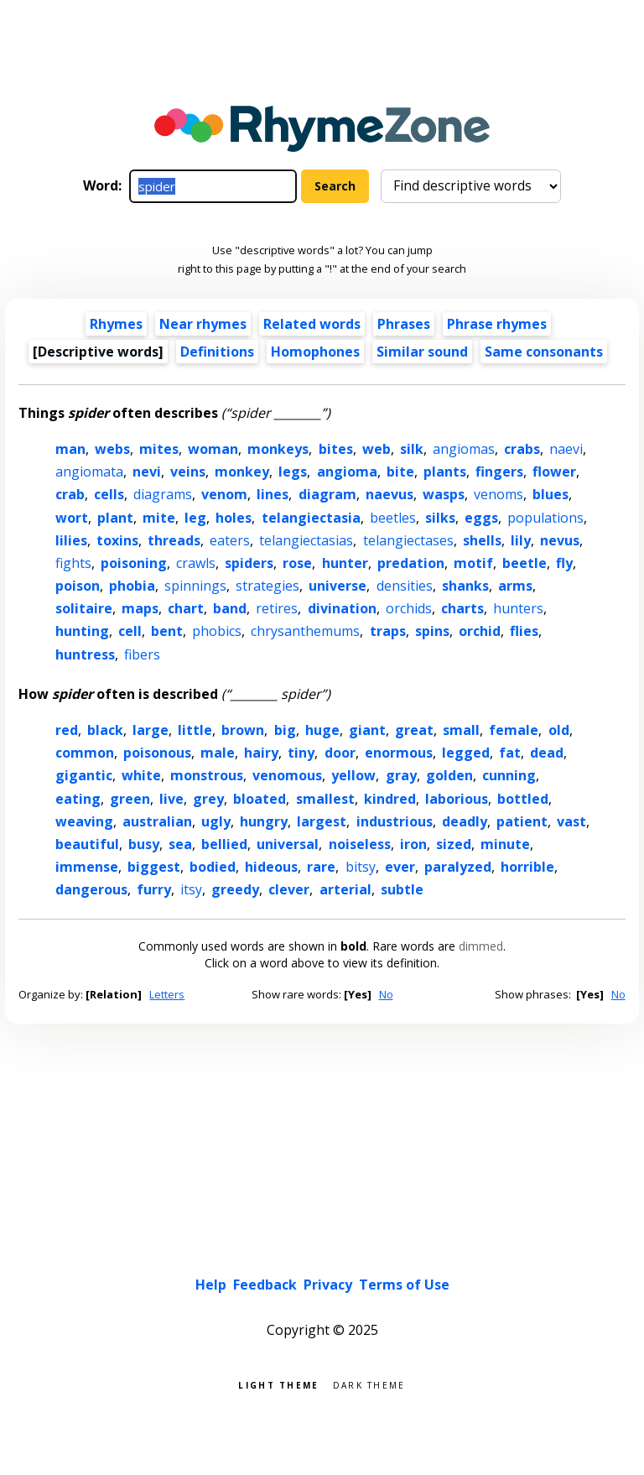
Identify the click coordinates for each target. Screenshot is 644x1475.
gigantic (83, 775)
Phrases (403, 324)
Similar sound (422, 351)
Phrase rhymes (497, 324)
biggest (153, 866)
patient (522, 821)
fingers (499, 471)
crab (70, 494)
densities (405, 585)
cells (109, 494)
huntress (85, 654)
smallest (325, 799)
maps (140, 608)
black (105, 730)
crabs (522, 449)
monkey (242, 471)
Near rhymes (203, 324)
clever (288, 889)
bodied (213, 866)
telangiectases (408, 540)
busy (143, 844)
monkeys (278, 449)
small (461, 730)
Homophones (315, 351)
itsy (191, 889)
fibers (142, 654)
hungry (264, 821)
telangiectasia (311, 517)
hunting (82, 631)
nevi (146, 471)
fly (564, 563)
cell (130, 631)
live (171, 799)
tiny (301, 752)
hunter (345, 563)
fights (73, 563)
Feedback (265, 1284)
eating (78, 799)
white (141, 775)
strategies (267, 585)
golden (449, 775)
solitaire (83, 608)
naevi (566, 449)
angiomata (89, 471)
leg (195, 517)
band (230, 608)
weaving (84, 821)
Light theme (278, 1384)
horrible (527, 866)
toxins (117, 540)
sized (453, 844)
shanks (465, 585)
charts (462, 608)
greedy (235, 889)
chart (186, 608)
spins (432, 631)
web (376, 449)
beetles (393, 517)
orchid (480, 631)
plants (444, 471)
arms (515, 585)
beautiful (87, 844)
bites (336, 449)
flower (554, 471)
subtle (402, 889)
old (558, 730)
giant (367, 730)
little (195, 730)
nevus (559, 540)
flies (524, 631)
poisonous (157, 752)
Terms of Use (404, 1284)
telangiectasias (306, 540)
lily (521, 540)
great (414, 730)
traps (388, 631)
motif (473, 563)
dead (547, 752)
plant (115, 517)
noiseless (360, 844)
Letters (166, 994)
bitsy (360, 866)
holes (234, 517)
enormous (399, 752)
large (150, 730)
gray (401, 775)
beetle (524, 563)
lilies (71, 540)
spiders (249, 563)
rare (321, 866)
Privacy (328, 1284)
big (285, 730)
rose (297, 563)
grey (208, 799)
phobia (132, 585)
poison (77, 585)
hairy (261, 752)
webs (112, 449)
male (217, 752)
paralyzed (457, 866)
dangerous (91, 889)
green (130, 799)
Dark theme (369, 1384)
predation (410, 563)
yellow (353, 775)
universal (288, 844)
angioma (347, 471)
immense (86, 866)
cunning (509, 775)
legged (466, 752)
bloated (259, 799)
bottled (522, 799)
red (66, 730)
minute (505, 844)
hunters (518, 608)
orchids (409, 608)
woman (213, 449)
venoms (498, 494)
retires (277, 608)
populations (545, 517)
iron (413, 844)
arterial (345, 889)
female (513, 730)
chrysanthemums (305, 631)
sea (180, 844)
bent (167, 631)
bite (400, 471)
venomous (287, 775)
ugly (216, 821)
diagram (327, 494)
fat (510, 752)
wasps (444, 494)
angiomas (464, 449)
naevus (389, 494)
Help (210, 1284)
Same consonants (544, 351)
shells (482, 540)
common (84, 752)
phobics (217, 631)
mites (159, 449)
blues (550, 494)
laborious (456, 799)
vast (571, 821)
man (70, 449)
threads (174, 540)
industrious (394, 821)
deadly (464, 821)
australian (157, 821)
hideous (271, 866)
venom (224, 494)
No (386, 994)
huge (322, 730)
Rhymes (116, 324)
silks (440, 517)
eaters (230, 540)
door (340, 752)
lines (272, 494)
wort (71, 517)
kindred (390, 799)
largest (321, 821)
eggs (481, 517)
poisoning (134, 563)
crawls (196, 563)
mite (159, 517)
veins (187, 471)
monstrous (206, 775)
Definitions (217, 351)
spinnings (195, 585)
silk (411, 449)
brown (242, 730)
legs (292, 471)
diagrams (162, 494)
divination (342, 608)
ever (400, 866)
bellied (224, 844)
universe (337, 585)
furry (154, 889)
